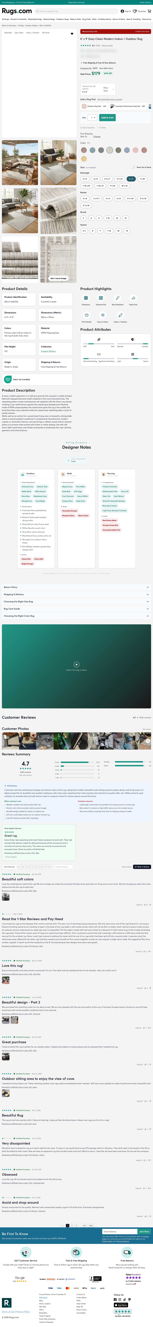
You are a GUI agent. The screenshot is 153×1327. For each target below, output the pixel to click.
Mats (94, 19)
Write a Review (142, 867)
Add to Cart (107, 117)
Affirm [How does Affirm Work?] (41, 1310)
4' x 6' (96, 179)
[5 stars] (22, 867)
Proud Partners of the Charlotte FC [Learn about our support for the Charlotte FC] (52, 1294)
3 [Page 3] (76, 1225)
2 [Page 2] (71, 1225)
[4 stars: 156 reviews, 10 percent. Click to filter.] (76, 766)
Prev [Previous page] (62, 1225)
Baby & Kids (75, 19)
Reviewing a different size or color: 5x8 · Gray (19, 1124)
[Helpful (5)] (146, 1064)
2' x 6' (108, 198)
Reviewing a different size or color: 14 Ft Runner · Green (23, 1155)
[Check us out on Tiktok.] (124, 1299)
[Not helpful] (150, 905)
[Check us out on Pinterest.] (129, 1299)
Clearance (146, 19)
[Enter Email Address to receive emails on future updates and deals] (119, 1231)
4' (91, 218)
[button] (72, 33)
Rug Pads (86, 19)
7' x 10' (142, 179)
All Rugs (5, 19)
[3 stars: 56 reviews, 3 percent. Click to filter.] (76, 770)
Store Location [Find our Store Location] (44, 1304)
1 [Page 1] (67, 1225)
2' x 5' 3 (96, 198)
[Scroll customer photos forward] (148, 741)
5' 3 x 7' (107, 179)
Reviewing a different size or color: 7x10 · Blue (21, 853)
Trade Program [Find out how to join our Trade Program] (45, 1316)
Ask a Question (87, 128)
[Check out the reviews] (123, 1313)
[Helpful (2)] (146, 1216)
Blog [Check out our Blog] (41, 1300)
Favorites (139, 11)
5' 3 (84, 231)
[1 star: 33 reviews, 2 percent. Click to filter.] (76, 777)
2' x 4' (85, 198)
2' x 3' (85, 179)
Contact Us (80, 1294)
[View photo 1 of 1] (6, 897)
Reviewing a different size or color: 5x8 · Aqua (19, 1087)
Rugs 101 (79, 1307)
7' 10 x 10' (86, 186)
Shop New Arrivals (76, 2)
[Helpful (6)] (145, 951)
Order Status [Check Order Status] (81, 1297)
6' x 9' (131, 179)
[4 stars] (29, 867)
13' (126, 218)
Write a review (107, 45)
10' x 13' (125, 186)
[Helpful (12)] (146, 905)
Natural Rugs (49, 19)
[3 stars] (36, 867)
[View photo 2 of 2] (14, 1020)
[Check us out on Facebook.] (115, 1299)
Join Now (144, 1231)
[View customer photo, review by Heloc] (79, 741)
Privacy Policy (107, 1241)
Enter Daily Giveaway (47, 1319)
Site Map (42, 1307)
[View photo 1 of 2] (6, 1020)
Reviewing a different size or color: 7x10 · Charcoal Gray (23, 1183)
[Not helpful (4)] (149, 1188)
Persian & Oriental (18, 19)
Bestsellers (43, 1313)
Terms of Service (123, 1241)
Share (102, 128)
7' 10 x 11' (100, 186)
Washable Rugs (35, 19)
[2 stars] (42, 867)
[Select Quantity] (92, 117)
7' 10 (108, 218)
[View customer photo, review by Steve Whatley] (45, 741)
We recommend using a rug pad (109, 99)
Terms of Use (8, 1311)
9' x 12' (112, 186)
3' (83, 218)
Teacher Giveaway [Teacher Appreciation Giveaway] (46, 1322)
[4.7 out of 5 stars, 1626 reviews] (90, 45)
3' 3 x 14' (86, 205)
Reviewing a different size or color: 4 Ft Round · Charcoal (23, 1211)
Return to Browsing (9, 25)
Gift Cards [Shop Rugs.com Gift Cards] (43, 1297)
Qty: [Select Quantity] (84, 117)
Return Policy (81, 1310)
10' (117, 218)
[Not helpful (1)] (149, 951)
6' (99, 218)
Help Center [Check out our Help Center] (81, 1304)
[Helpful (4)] (146, 1101)
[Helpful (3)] (146, 1129)
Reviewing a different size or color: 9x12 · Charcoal (21, 1014)
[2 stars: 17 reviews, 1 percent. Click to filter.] (76, 773)
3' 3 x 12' (143, 198)
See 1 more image (58, 278)
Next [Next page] (91, 1225)
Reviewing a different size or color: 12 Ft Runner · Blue (22, 946)
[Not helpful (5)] (149, 1028)
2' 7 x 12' (130, 198)
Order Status (145, 2)
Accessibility (81, 1313)
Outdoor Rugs (62, 19)
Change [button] (96, 136)
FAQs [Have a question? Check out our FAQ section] (78, 1300)
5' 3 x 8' (120, 179)
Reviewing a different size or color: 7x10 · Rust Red (21, 974)
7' (100, 231)
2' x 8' (119, 198)
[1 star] (48, 867)
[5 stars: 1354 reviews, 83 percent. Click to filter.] (76, 762)
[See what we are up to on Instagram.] (119, 1299)
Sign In (126, 11)
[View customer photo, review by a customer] (10, 741)
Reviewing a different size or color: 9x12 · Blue (19, 891)
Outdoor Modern (32, 25)
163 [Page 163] (84, 1225)
